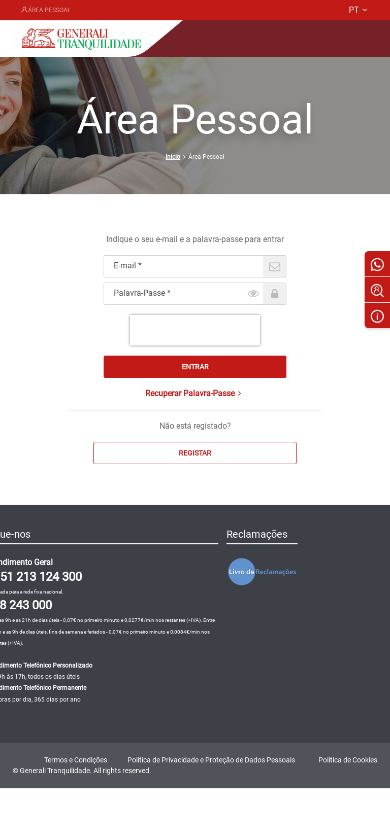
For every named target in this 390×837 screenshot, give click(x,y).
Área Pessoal (45, 10)
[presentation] (195, 330)
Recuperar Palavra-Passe (195, 393)
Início (173, 156)
